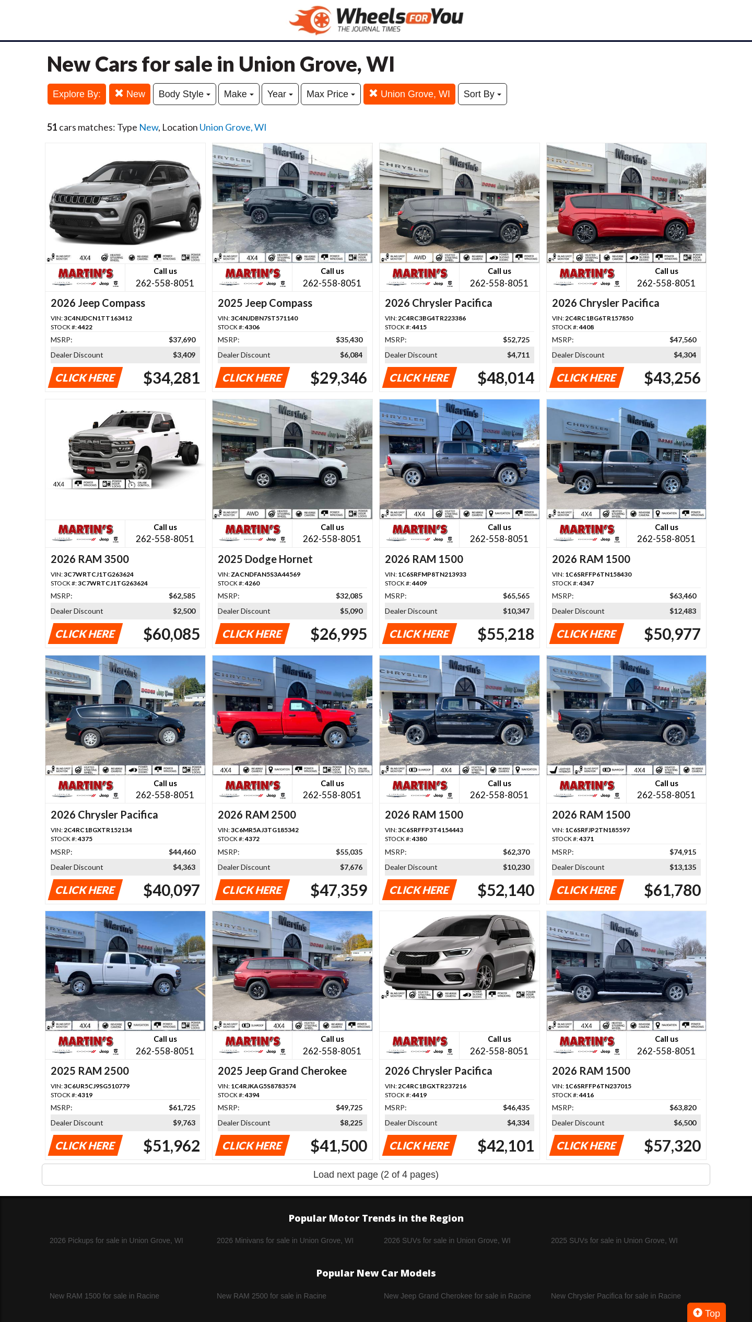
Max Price (331, 94)
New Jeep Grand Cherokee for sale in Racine (457, 1296)
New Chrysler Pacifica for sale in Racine (616, 1296)
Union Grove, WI (409, 93)
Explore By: (77, 94)
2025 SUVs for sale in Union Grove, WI (614, 1240)
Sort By (482, 94)
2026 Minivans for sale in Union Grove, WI (285, 1240)
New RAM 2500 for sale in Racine (271, 1296)
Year (280, 94)
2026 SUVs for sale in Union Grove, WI (447, 1240)
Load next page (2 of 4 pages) (376, 1174)
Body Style (184, 94)
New (129, 93)
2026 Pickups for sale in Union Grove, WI (116, 1240)
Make (239, 94)
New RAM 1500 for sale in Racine (104, 1296)
